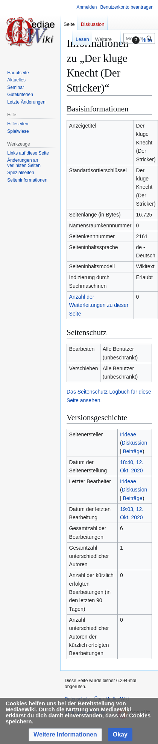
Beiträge (132, 451)
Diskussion (134, 443)
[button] (65, 734)
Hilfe (141, 40)
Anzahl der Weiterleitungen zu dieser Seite (99, 305)
